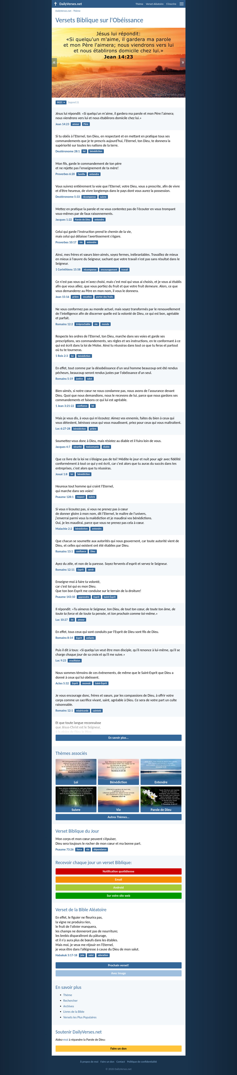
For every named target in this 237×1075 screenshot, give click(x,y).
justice (79, 378)
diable (106, 446)
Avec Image (118, 973)
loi (84, 151)
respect (80, 496)
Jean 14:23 (62, 124)
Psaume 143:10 (65, 597)
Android (118, 887)
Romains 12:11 (65, 569)
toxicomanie (92, 446)
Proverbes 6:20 (65, 174)
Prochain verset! (118, 965)
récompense (89, 196)
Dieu (92, 551)
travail (125, 269)
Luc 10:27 (62, 620)
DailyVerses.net (63, 10)
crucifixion (74, 660)
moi (65, 1039)
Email (118, 879)
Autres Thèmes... (118, 817)
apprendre (83, 597)
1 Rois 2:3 (62, 356)
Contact (120, 1061)
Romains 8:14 (64, 638)
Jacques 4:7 (63, 447)
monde (105, 324)
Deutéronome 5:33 (68, 197)
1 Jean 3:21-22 (65, 406)
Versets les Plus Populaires (79, 1017)
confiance (82, 405)
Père (85, 124)
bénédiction (96, 151)
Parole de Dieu (82, 219)
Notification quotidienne (118, 871)
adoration (103, 955)
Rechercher (70, 1000)
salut (89, 378)
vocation (87, 296)
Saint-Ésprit (110, 597)
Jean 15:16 (62, 297)
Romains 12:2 (64, 324)
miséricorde (82, 710)
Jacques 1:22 (64, 219)
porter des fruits (104, 296)
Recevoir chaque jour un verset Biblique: (94, 862)
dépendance (100, 849)
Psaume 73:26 (65, 849)
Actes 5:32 (62, 683)
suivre (103, 196)
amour (75, 124)
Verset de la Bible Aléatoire (81, 909)
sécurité (77, 446)
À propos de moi (89, 1061)
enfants (90, 637)
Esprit (81, 569)
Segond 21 (73, 102)
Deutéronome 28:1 (68, 151)
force (79, 849)
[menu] (181, 5)
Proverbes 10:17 (66, 242)
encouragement (109, 269)
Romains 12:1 (64, 710)
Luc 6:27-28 (63, 428)
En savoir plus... (118, 737)
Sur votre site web (118, 895)
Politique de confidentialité (142, 1061)
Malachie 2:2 (64, 529)
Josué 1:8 (61, 474)
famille (81, 174)
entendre (94, 174)
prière (75, 296)
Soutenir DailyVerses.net (79, 1032)
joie (82, 955)
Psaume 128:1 (65, 497)
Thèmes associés (71, 753)
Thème (139, 4)
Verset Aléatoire (155, 4)
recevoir (86, 683)
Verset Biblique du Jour (77, 831)
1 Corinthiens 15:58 (68, 269)
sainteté (97, 710)
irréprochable (83, 324)
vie (81, 242)
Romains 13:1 (64, 551)
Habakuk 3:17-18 (66, 955)
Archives (68, 1006)
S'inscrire (171, 4)
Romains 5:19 (64, 379)
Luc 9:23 (61, 660)
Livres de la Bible (73, 1011)
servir (91, 569)
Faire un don (118, 1048)
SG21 (61, 102)
